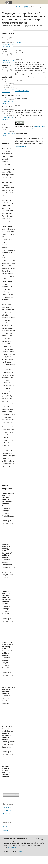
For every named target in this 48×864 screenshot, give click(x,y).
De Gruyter (12, 847)
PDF (18, 34)
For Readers (7, 807)
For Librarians (7, 814)
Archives (11, 7)
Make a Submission (11, 795)
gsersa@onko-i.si (20, 146)
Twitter (5, 826)
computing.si (21, 851)
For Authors (7, 811)
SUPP (19, 43)
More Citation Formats (24, 81)
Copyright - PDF (20, 151)
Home (4, 7)
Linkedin (6, 830)
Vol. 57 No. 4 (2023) (22, 7)
